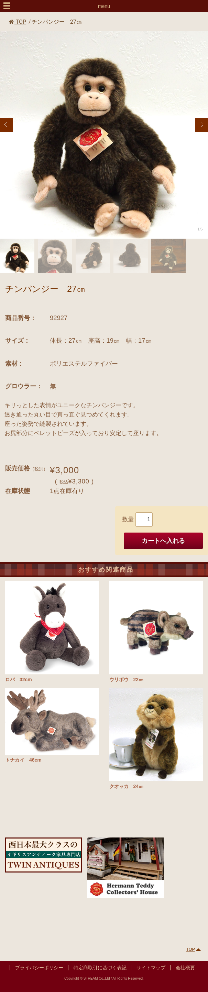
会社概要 (185, 967)
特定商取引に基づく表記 (100, 967)
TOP (17, 22)
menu (104, 6)
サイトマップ (150, 967)
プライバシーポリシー (39, 967)
